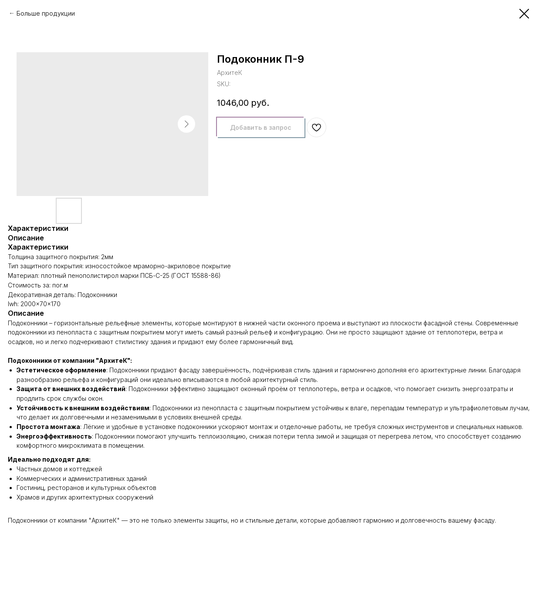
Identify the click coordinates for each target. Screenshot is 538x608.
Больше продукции (46, 13)
